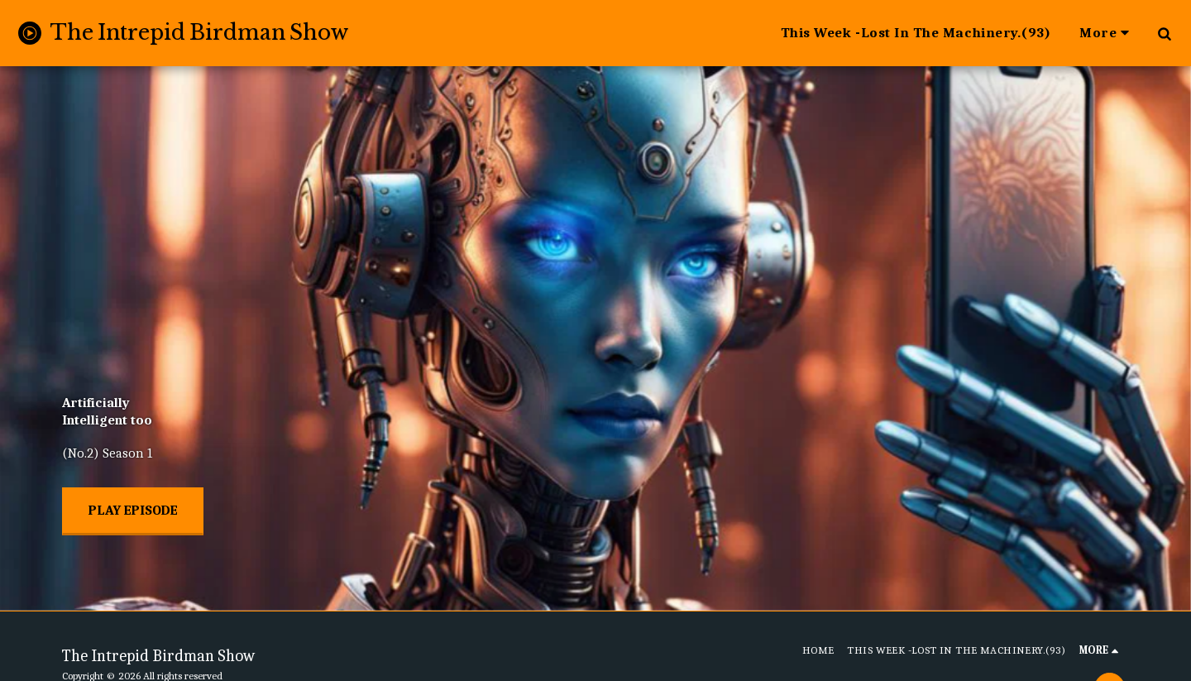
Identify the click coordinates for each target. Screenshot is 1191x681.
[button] (1164, 33)
